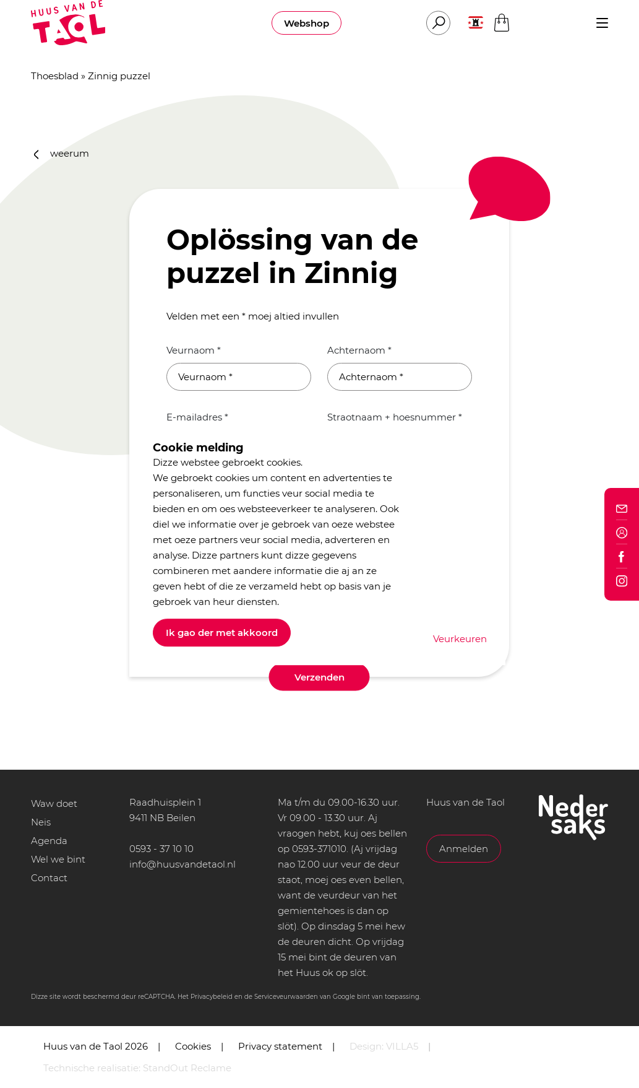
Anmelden (463, 849)
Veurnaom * (193, 350)
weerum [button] (62, 153)
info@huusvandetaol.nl (182, 864)
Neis (41, 822)
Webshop (306, 23)
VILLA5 (402, 1046)
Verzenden (319, 677)
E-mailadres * (197, 417)
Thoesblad (55, 76)
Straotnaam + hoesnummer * (394, 417)
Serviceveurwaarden (286, 997)
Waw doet (54, 803)
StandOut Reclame (187, 1068)
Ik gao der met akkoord (222, 632)
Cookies (193, 1046)
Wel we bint (58, 859)
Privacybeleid (212, 997)
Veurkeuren (460, 639)
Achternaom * (359, 350)
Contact (49, 878)
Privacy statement (280, 1046)
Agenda (49, 840)
